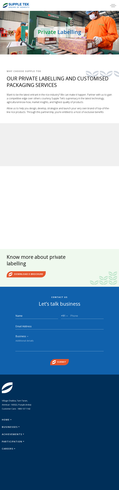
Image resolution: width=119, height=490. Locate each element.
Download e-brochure (26, 276)
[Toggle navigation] (115, 5)
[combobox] (64, 317)
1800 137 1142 (24, 410)
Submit (59, 363)
